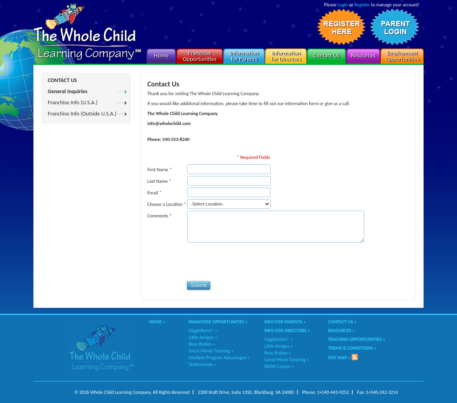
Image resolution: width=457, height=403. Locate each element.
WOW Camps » (278, 366)
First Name (159, 169)
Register (362, 5)
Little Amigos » (203, 337)
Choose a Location (166, 204)
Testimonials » (202, 364)
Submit (199, 285)
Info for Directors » (287, 330)
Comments (159, 216)
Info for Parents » (285, 322)
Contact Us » (342, 322)
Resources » (341, 330)
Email (154, 193)
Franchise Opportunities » (218, 322)
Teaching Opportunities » (356, 339)
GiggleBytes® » (203, 330)
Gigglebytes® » (278, 339)
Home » (157, 322)
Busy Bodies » (202, 344)
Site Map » (339, 357)
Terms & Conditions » (352, 348)
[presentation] (207, 261)
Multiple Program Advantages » (219, 357)
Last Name (159, 181)
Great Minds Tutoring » (211, 351)
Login (343, 5)
